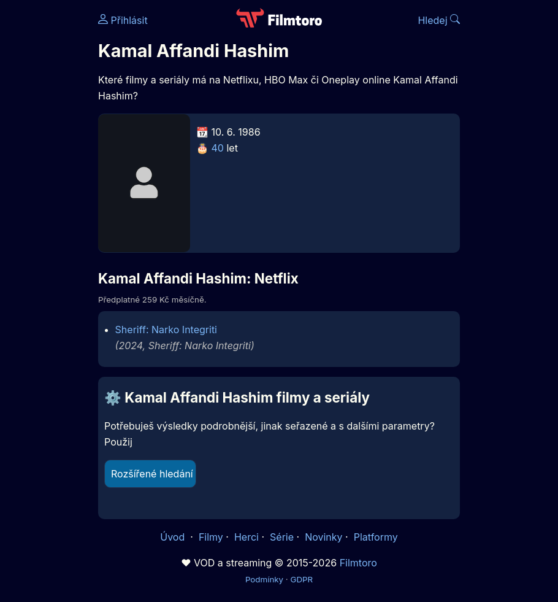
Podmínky (264, 579)
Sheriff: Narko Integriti (166, 329)
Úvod (173, 537)
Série (282, 537)
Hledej (439, 20)
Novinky (323, 537)
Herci (246, 537)
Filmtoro (358, 563)
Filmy (211, 537)
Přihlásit (123, 20)
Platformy (376, 537)
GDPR (301, 579)
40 (218, 148)
